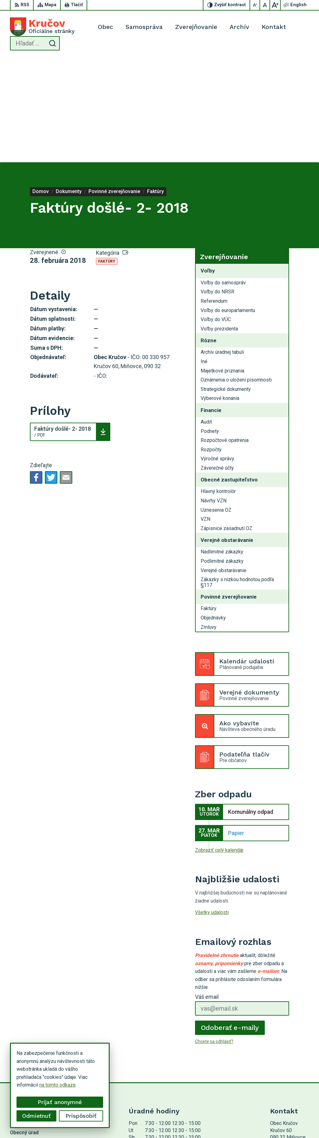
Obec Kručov (183, 1121)
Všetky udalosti (212, 808)
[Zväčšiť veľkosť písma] (275, 5)
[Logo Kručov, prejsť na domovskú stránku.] (42, 26)
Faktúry (106, 157)
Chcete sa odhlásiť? (214, 937)
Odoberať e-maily (230, 923)
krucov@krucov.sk (289, 1075)
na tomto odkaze (57, 1085)
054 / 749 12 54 (287, 1068)
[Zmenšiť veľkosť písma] (255, 5)
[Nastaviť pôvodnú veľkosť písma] (265, 5)
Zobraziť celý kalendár (219, 745)
